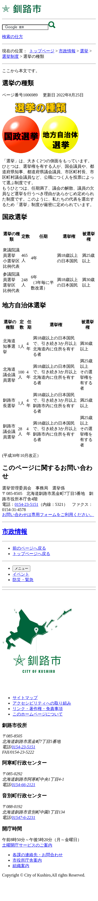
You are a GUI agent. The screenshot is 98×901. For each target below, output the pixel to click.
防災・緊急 (23, 579)
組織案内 (21, 865)
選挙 (84, 51)
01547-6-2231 (23, 817)
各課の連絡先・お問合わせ (38, 855)
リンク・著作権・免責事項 (38, 708)
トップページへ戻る (31, 553)
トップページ (41, 51)
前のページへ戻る (29, 548)
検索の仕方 (12, 36)
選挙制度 (10, 56)
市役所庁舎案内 (27, 860)
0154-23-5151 (26, 504)
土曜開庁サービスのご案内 (27, 845)
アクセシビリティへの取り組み (42, 703)
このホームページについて (38, 714)
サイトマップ (25, 697)
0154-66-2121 (23, 784)
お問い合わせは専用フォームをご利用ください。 (48, 514)
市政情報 (67, 51)
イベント (21, 574)
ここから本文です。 (21, 71)
